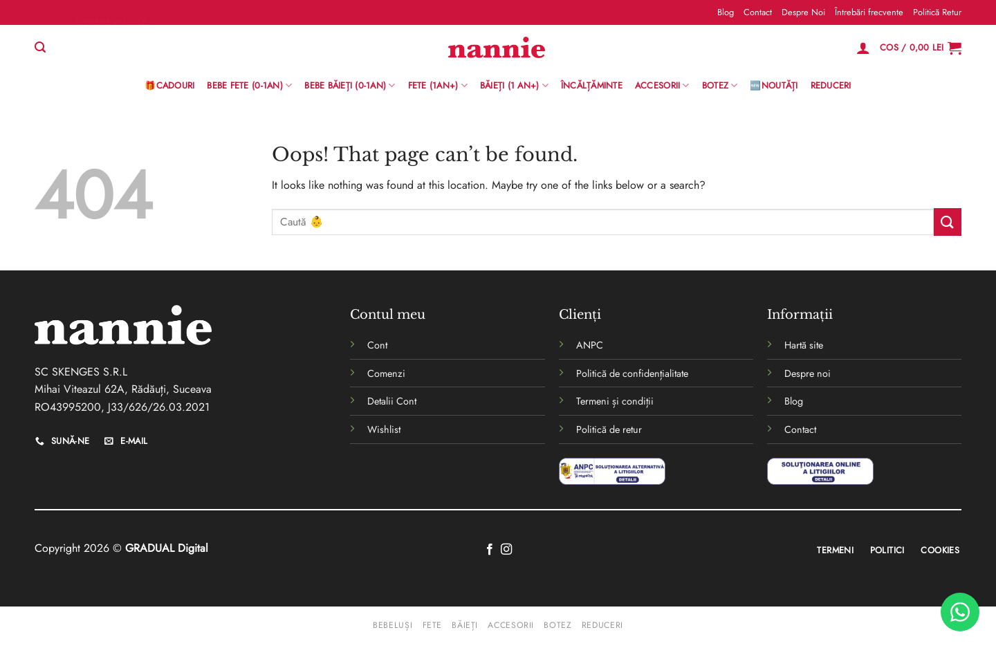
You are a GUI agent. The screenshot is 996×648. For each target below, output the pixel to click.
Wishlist (383, 429)
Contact (758, 12)
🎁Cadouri (169, 85)
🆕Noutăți (773, 85)
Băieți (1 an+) (514, 86)
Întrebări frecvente (869, 12)
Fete (432, 625)
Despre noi (807, 373)
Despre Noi (803, 12)
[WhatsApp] (960, 612)
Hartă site (803, 345)
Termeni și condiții (615, 401)
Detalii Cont (391, 401)
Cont (377, 345)
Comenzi (386, 373)
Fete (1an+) (438, 86)
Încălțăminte (591, 85)
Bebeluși (392, 625)
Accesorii (662, 86)
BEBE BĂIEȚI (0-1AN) (349, 86)
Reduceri (831, 85)
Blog (725, 12)
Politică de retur (609, 429)
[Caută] (40, 47)
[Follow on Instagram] (506, 550)
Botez (720, 86)
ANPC (589, 345)
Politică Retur (937, 12)
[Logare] (863, 48)
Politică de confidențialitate (632, 373)
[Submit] (947, 221)
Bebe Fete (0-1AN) (249, 86)
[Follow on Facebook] (489, 550)
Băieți (465, 625)
